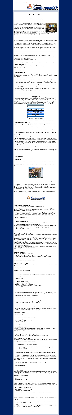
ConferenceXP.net (21, 3)
